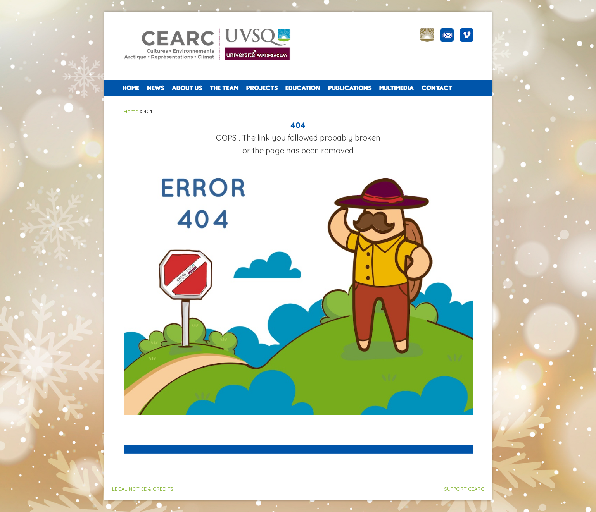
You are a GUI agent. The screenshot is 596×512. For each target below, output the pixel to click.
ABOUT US (187, 88)
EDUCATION (302, 88)
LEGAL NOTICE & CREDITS (142, 489)
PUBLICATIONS (349, 88)
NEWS (155, 88)
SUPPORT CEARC (464, 489)
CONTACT (437, 88)
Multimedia (396, 88)
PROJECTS (262, 88)
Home (131, 88)
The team (224, 88)
